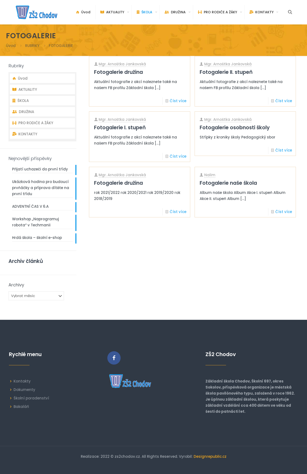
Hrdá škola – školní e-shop (37, 237)
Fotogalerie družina (118, 72)
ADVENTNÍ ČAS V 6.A (30, 206)
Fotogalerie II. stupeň (226, 72)
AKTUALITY (24, 89)
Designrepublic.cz (210, 456)
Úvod (11, 45)
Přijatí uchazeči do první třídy (40, 169)
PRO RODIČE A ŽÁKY (32, 122)
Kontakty (22, 381)
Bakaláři (21, 406)
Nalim (209, 174)
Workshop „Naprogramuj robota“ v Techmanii (35, 222)
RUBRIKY (32, 45)
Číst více (178, 100)
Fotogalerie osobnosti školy (235, 127)
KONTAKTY (24, 134)
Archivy (16, 285)
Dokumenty (24, 389)
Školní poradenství (31, 398)
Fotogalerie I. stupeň (120, 127)
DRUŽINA (23, 111)
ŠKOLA (20, 100)
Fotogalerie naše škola (228, 182)
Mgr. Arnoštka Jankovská (122, 64)
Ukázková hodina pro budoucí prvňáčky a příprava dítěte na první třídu (40, 187)
